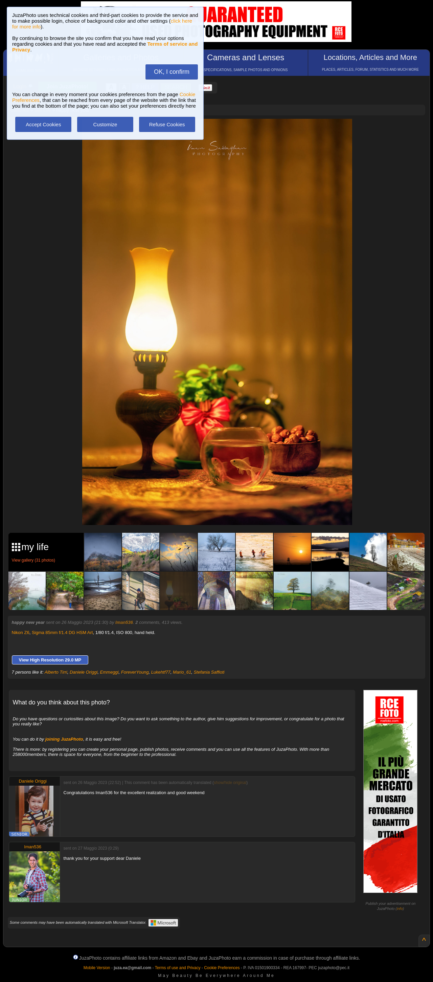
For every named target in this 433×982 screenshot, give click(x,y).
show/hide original (230, 782)
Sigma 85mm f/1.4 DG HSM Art (62, 632)
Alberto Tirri (56, 672)
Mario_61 (182, 672)
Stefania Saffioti (208, 672)
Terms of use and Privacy (178, 967)
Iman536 (124, 622)
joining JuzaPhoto (64, 739)
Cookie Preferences (222, 967)
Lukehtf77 (160, 672)
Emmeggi (109, 672)
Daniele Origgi (83, 672)
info (400, 909)
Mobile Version (97, 967)
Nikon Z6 (20, 632)
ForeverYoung (135, 672)
